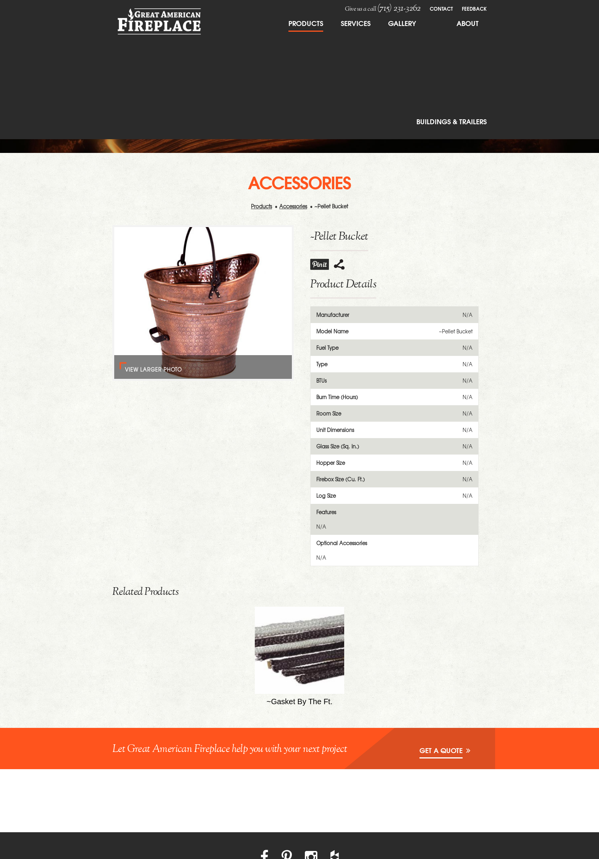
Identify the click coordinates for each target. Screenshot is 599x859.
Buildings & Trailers (451, 121)
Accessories (293, 206)
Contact (441, 8)
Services (356, 23)
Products (305, 23)
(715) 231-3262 (399, 8)
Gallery (402, 23)
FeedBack (474, 8)
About (468, 23)
